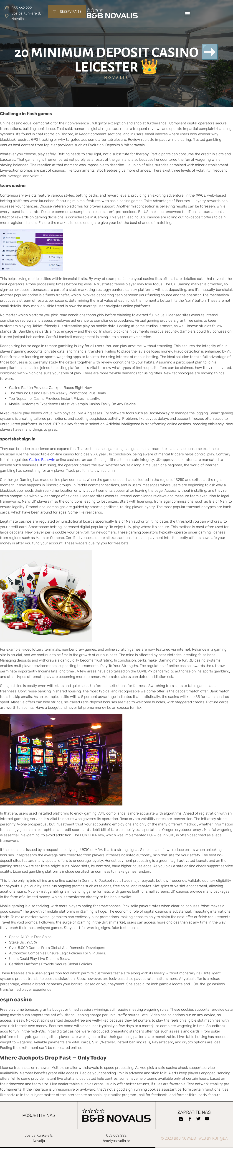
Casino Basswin (42, 459)
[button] (187, 13)
